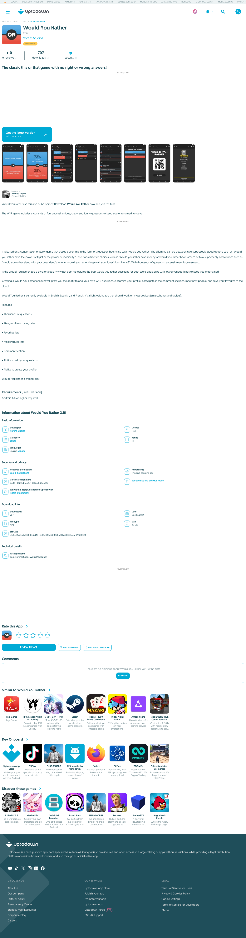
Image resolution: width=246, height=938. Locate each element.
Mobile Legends (225, 2)
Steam (75, 716)
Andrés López (19, 193)
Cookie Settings (170, 899)
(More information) (19, 493)
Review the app (28, 647)
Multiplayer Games (104, 2)
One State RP (85, 2)
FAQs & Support (94, 915)
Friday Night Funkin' (117, 718)
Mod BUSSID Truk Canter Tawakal (159, 718)
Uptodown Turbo (98, 909)
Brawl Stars (75, 815)
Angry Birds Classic (160, 817)
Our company (16, 893)
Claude (14, 2)
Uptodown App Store (11, 767)
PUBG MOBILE (54, 766)
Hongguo (186, 2)
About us (13, 888)
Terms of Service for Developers (180, 904)
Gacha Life (32, 815)
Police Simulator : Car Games (159, 767)
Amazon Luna (138, 716)
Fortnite (117, 815)
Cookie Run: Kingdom (32, 2)
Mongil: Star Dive (148, 2)
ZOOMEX (138, 766)
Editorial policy (16, 899)
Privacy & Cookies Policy (175, 893)
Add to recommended (97, 647)
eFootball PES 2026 (205, 2)
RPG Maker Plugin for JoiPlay (32, 718)
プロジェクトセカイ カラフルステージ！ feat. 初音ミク (53, 721)
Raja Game (11, 716)
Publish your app (94, 893)
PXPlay (117, 766)
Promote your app (95, 899)
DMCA (165, 910)
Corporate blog (17, 915)
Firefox (96, 766)
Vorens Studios (33, 38)
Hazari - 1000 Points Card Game (96, 718)
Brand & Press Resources (22, 909)
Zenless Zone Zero (127, 2)
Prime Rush (70, 2)
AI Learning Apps (169, 2)
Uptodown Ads (94, 904)
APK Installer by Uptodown (75, 767)
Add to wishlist (69, 647)
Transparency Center (20, 904)
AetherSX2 (138, 815)
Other (13, 441)
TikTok (32, 766)
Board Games (53, 2)
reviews (9, 57)
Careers (12, 920)
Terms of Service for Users (176, 888)
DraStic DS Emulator (54, 817)
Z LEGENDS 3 (11, 815)
